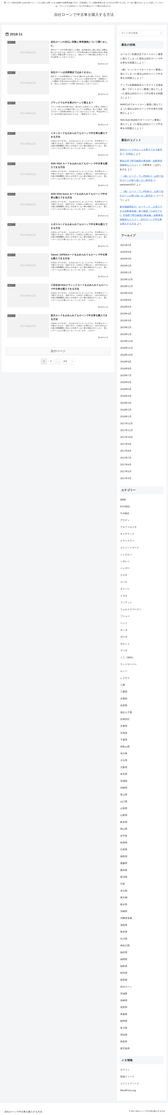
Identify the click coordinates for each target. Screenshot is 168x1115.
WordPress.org (128, 1090)
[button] (161, 32)
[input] (142, 33)
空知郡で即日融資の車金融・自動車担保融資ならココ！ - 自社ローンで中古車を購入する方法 (141, 219)
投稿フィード (127, 1076)
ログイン (125, 1069)
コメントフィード (129, 1083)
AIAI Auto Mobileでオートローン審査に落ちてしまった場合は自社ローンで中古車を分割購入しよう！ (141, 124)
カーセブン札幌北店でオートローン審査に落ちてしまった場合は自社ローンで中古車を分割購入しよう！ (141, 58)
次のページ (58, 351)
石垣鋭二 (130, 154)
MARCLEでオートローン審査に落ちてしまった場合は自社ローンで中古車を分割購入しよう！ (141, 108)
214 (65, 361)
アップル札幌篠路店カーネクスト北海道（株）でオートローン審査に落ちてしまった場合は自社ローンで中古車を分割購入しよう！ (141, 91)
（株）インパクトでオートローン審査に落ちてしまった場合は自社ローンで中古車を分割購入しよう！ (141, 73)
